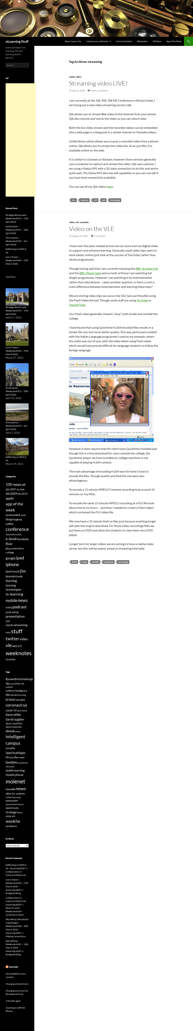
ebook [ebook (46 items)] (10, 731)
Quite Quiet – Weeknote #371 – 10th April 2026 (17, 230)
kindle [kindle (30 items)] (19, 576)
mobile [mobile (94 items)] (11, 600)
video (78, 76)
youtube (84, 222)
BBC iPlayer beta (90, 273)
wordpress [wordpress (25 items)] (11, 826)
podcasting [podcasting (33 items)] (12, 612)
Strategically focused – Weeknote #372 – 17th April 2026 (17, 218)
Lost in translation (124, 41)
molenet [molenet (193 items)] (15, 781)
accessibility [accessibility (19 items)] (15, 683)
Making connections (16, 936)
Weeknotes (142, 41)
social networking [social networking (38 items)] (17, 625)
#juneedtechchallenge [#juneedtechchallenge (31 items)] (19, 679)
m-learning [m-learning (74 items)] (14, 594)
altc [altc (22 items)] (23, 683)
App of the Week (174, 41)
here (110, 186)
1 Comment (100, 236)
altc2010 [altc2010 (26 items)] (23, 493)
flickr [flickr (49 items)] (9, 544)
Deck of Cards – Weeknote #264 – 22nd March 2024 (15, 911)
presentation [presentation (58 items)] (15, 616)
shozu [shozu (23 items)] (21, 804)
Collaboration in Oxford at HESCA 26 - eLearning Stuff (16, 901)
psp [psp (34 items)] (8, 620)
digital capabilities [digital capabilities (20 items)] (14, 723)
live (74, 200)
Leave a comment (99, 90)
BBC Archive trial (147, 268)
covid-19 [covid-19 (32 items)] (11, 710)
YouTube (142, 300)
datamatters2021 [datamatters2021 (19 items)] (13, 534)
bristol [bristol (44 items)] (10, 699)
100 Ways (157, 41)
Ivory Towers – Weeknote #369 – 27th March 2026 (17, 260)
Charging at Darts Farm (17, 983)
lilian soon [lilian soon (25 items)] (19, 757)
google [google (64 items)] (10, 558)
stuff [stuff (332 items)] (16, 631)
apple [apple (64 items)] (10, 498)
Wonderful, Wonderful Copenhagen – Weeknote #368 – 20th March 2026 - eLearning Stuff (17, 926)
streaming (115, 200)
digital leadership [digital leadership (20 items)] (13, 727)
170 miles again (13, 1000)
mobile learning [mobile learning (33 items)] (15, 770)
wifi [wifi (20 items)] (13, 816)
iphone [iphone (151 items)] (12, 564)
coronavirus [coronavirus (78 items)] (16, 704)
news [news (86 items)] (21, 788)
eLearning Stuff (17, 41)
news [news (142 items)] (23, 600)
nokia (72, 76)
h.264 (84, 562)
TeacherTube (77, 305)
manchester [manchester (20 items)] (22, 762)
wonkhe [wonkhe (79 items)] (13, 821)
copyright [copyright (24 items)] (20, 699)
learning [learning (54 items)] (11, 581)
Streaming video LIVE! (98, 83)
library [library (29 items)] (10, 757)
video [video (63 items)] (24, 639)
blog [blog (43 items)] (8, 519)
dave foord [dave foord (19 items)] (22, 710)
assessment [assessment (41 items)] (13, 515)
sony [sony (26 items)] (8, 632)
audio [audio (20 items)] (23, 515)
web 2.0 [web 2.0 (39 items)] (17, 646)
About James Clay (73, 41)
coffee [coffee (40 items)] (9, 523)
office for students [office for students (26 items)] (15, 793)
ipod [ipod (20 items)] (8, 748)
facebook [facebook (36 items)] (23, 539)
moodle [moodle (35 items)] (10, 789)
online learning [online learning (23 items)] (13, 797)
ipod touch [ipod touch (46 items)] (13, 571)
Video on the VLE (91, 228)
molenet (84, 200)
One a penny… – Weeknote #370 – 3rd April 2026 (16, 241)
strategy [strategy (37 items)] (11, 812)
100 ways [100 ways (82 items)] (13, 484)
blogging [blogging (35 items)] (17, 519)
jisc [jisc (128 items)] (23, 570)
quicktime (108, 562)
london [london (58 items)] (11, 762)
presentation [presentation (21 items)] (11, 804)
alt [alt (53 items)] (23, 485)
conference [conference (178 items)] (17, 529)
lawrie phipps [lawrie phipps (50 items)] (15, 753)
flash (74, 562)
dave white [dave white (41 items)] (13, 715)
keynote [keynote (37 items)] (11, 576)
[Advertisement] (21, 140)
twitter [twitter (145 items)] (12, 638)
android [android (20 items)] (9, 687)
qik (103, 200)
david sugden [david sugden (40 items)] (15, 719)
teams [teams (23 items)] (20, 812)
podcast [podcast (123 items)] (19, 606)
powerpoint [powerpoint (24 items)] (12, 800)
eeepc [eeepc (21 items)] (18, 731)
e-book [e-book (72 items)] (11, 539)
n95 (95, 200)
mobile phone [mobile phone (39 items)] (14, 774)
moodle (95, 562)
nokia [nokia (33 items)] (9, 607)
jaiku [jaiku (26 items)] (12, 748)
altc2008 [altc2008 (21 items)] (20, 489)
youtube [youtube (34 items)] (10, 659)
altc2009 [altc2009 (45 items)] (11, 493)
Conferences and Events (97, 41)
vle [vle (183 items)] (9, 645)
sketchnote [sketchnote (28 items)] (12, 807)
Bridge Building (13, 893)
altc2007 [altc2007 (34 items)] (11, 489)
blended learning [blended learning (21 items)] (18, 695)
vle (77, 222)
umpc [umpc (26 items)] (8, 816)
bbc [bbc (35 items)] (8, 694)
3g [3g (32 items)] (7, 683)
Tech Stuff (13, 967)
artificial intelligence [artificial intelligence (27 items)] (16, 690)
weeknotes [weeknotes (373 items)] (19, 653)
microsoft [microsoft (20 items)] (10, 766)
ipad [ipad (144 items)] (20, 557)
